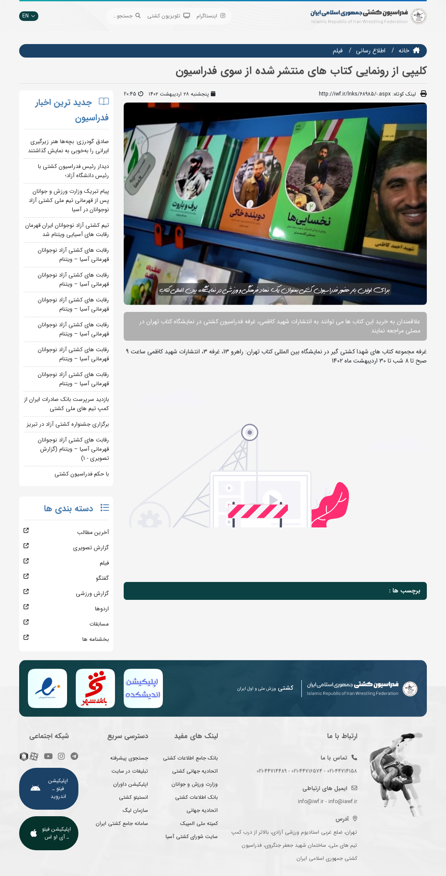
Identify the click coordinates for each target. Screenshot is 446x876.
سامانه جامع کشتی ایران (122, 823)
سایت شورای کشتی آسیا (192, 836)
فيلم (338, 50)
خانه (404, 50)
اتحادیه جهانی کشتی (195, 771)
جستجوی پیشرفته (129, 758)
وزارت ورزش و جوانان (195, 784)
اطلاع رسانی (370, 50)
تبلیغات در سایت (130, 771)
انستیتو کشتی (133, 797)
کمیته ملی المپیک (199, 823)
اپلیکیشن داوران (130, 784)
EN (28, 16)
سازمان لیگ (135, 810)
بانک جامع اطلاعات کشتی (190, 758)
